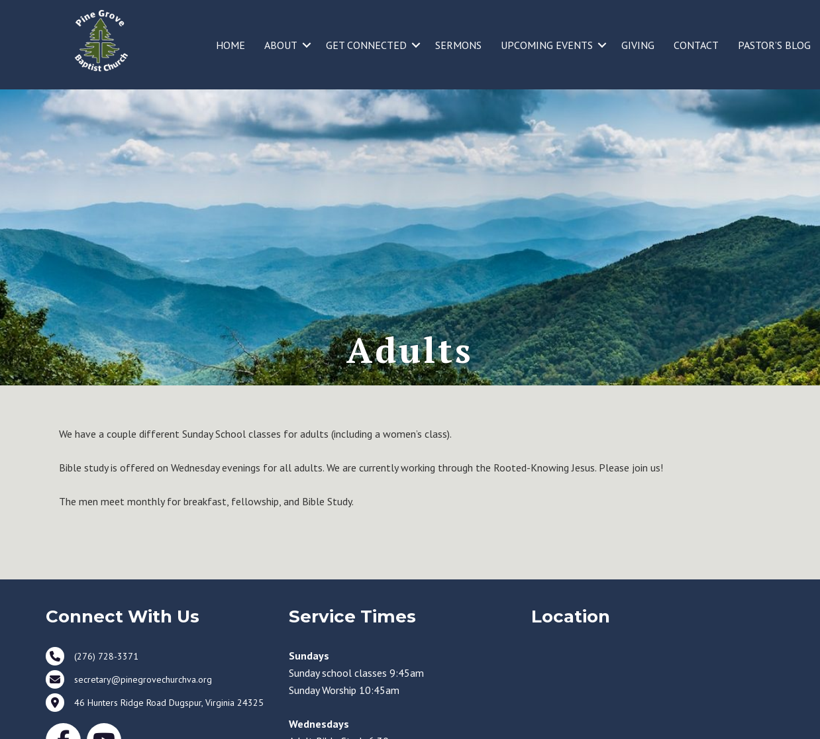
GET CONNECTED (366, 45)
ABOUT (280, 45)
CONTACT (696, 45)
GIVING (637, 45)
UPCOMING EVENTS (547, 45)
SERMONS (458, 45)
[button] (306, 45)
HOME (230, 45)
